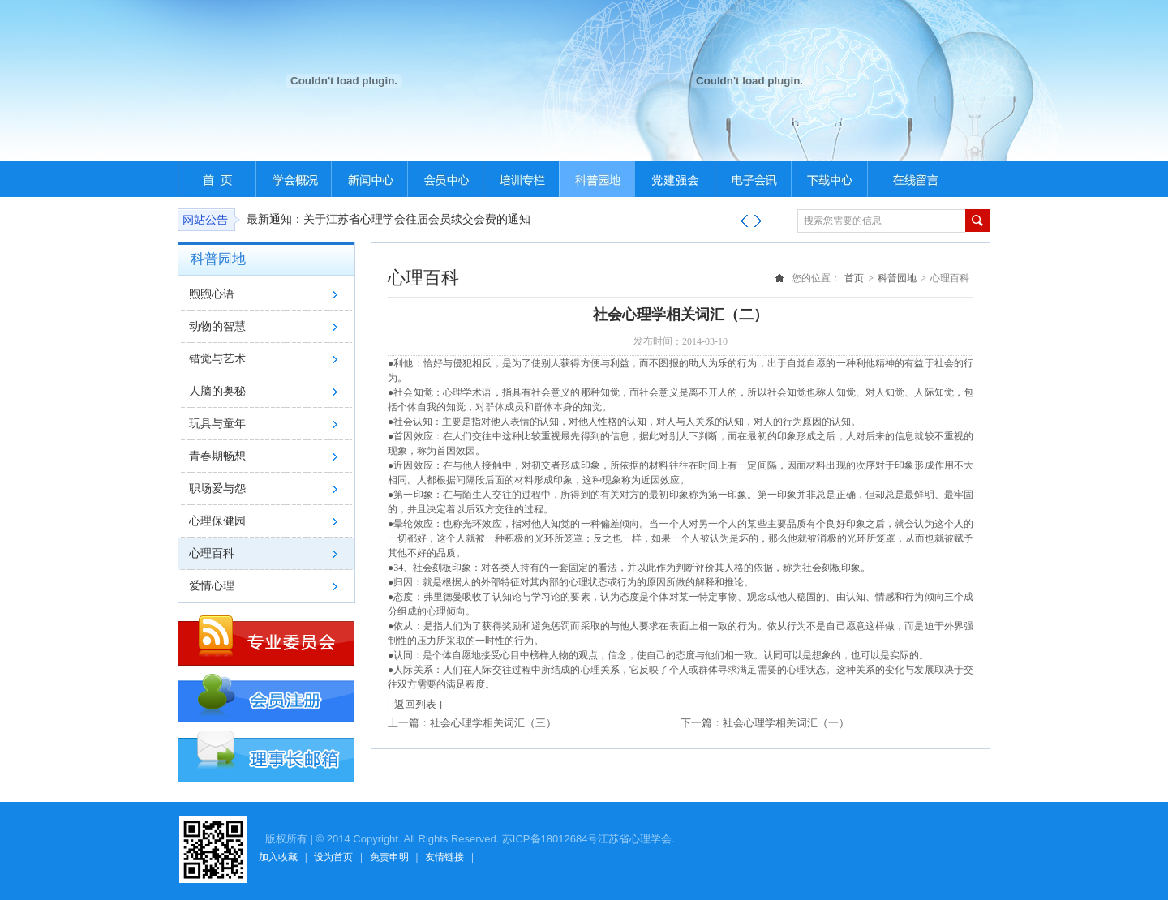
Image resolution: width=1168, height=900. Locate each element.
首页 (854, 278)
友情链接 (444, 857)
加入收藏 (278, 857)
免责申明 (389, 857)
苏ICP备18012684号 (550, 839)
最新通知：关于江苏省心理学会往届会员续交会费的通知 (388, 219)
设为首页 (333, 857)
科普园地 (897, 278)
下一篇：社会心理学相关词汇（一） (765, 723)
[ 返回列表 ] (415, 704)
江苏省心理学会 (635, 839)
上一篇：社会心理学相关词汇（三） (472, 723)
